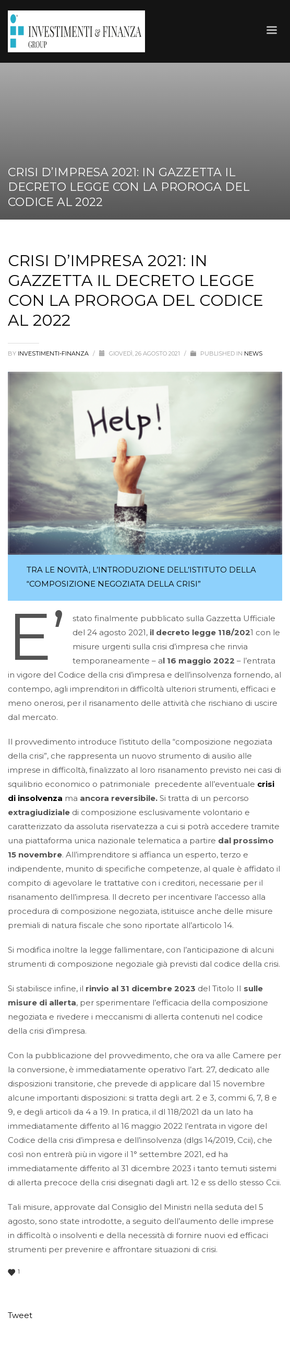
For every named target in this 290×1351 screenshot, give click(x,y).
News (253, 353)
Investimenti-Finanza (54, 353)
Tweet (20, 1315)
